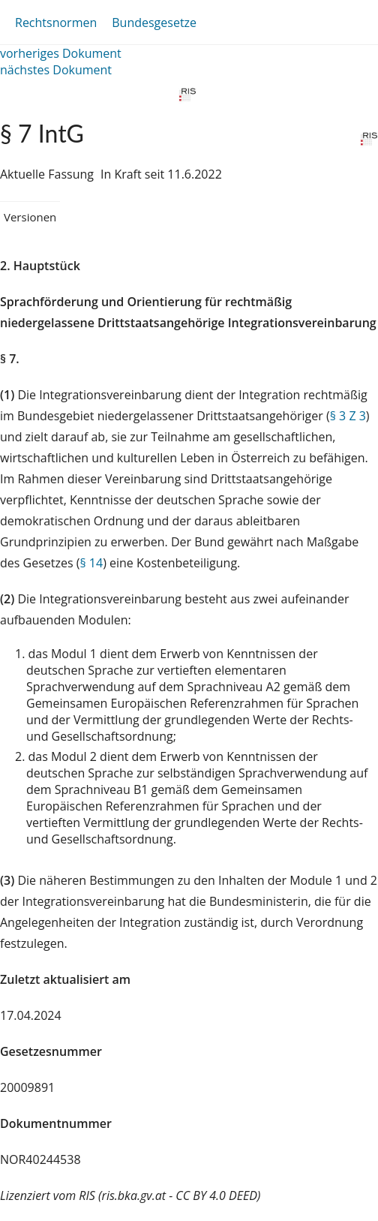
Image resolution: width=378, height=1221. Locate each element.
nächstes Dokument (56, 70)
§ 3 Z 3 (348, 416)
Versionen (30, 216)
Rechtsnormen (56, 22)
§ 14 (91, 563)
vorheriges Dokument (61, 53)
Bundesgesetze (154, 22)
